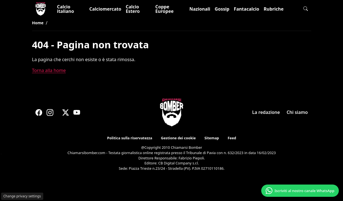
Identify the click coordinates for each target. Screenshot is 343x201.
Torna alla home (49, 70)
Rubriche (274, 9)
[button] (305, 9)
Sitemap (211, 137)
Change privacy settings (22, 196)
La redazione (266, 112)
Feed (232, 137)
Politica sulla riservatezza (129, 137)
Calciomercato (105, 9)
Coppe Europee (164, 9)
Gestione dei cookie (177, 137)
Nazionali (199, 9)
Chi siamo (297, 112)
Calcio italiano (65, 9)
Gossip (222, 9)
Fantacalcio (246, 9)
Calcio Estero (133, 9)
